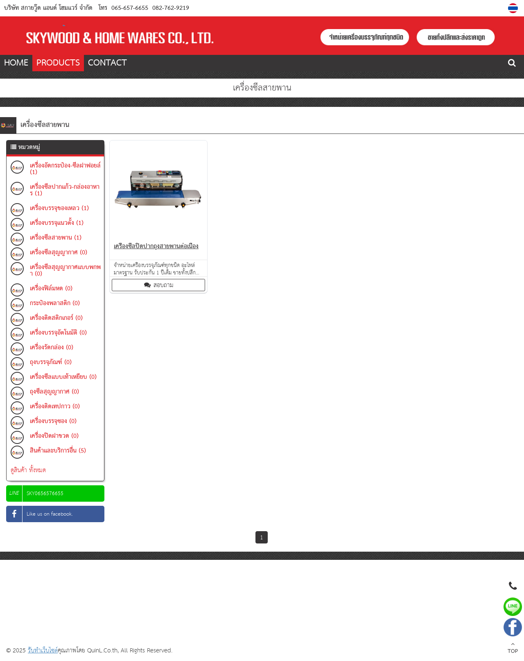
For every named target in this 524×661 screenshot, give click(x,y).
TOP (513, 648)
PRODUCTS (58, 63)
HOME (16, 63)
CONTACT (107, 63)
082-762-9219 (169, 8)
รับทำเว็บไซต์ (43, 650)
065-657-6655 (129, 8)
